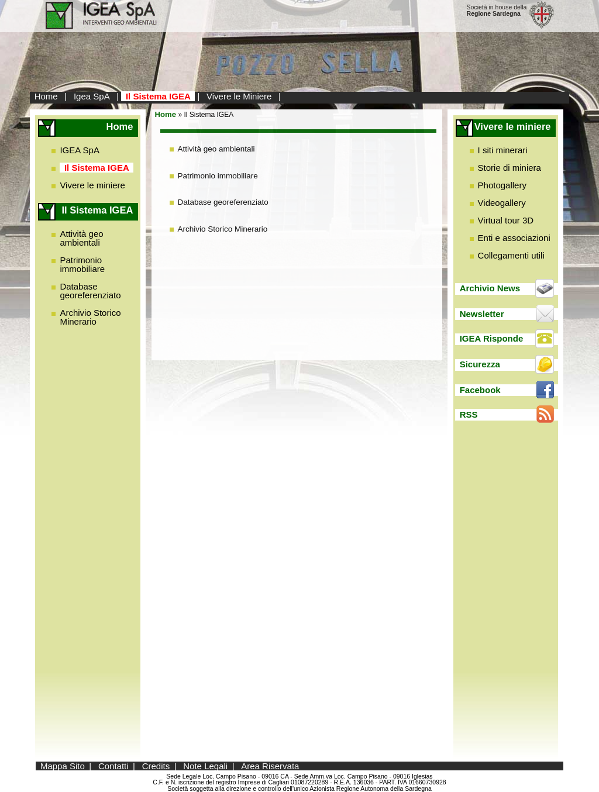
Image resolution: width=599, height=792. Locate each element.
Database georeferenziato (90, 290)
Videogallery (502, 203)
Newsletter (482, 314)
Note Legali (205, 766)
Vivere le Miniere (238, 96)
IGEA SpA (79, 150)
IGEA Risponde (492, 338)
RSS (469, 414)
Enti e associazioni (514, 238)
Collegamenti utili (511, 255)
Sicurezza (480, 364)
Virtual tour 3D (506, 220)
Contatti (113, 766)
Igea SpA (92, 96)
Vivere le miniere (92, 185)
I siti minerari (503, 150)
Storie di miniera (509, 168)
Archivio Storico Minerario (90, 317)
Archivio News (490, 288)
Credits (156, 766)
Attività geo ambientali (81, 238)
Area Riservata (270, 766)
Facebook (480, 390)
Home (46, 96)
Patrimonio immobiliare (82, 264)
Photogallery (502, 185)
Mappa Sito (62, 766)
